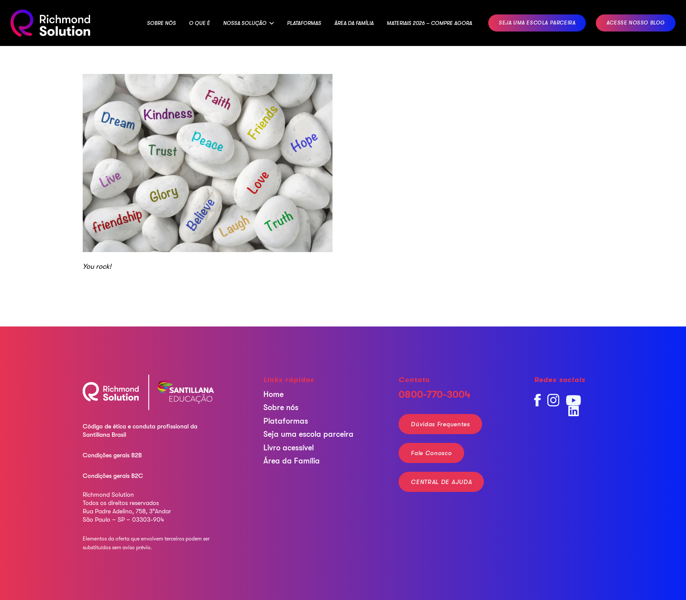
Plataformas (285, 421)
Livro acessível (288, 447)
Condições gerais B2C (113, 475)
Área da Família (291, 460)
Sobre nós (280, 407)
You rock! (97, 266)
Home (273, 394)
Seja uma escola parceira (308, 434)
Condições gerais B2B (112, 455)
